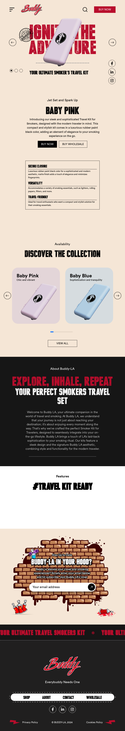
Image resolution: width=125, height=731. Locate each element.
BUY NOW (105, 9)
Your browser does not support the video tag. (62, 497)
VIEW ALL (62, 343)
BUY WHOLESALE (73, 144)
